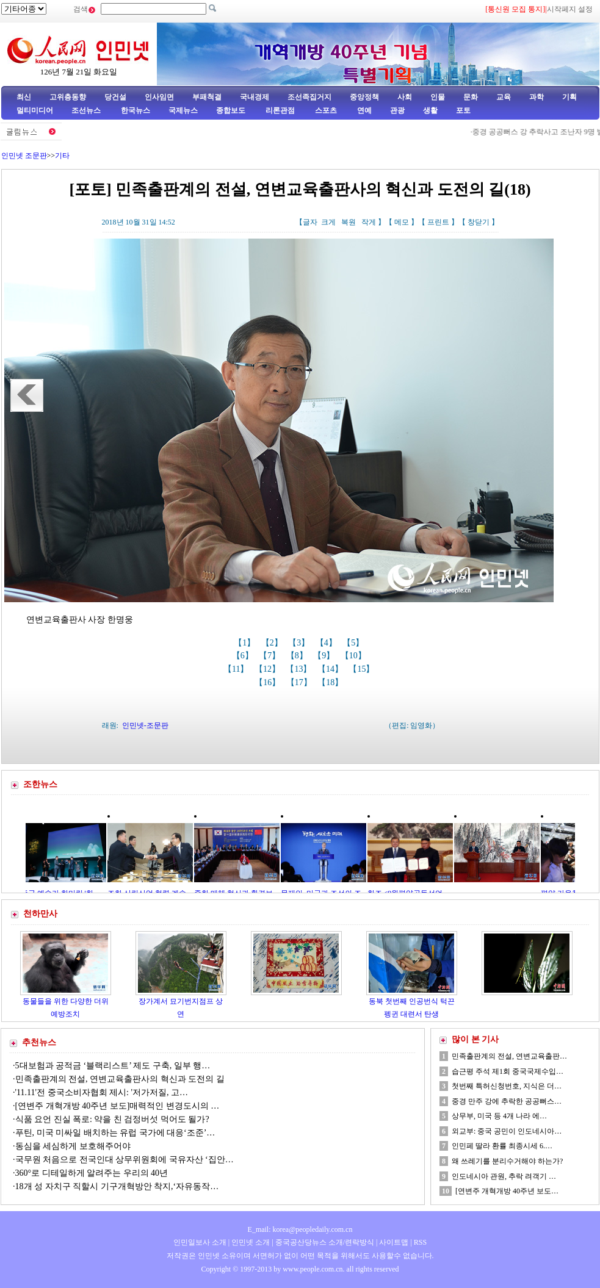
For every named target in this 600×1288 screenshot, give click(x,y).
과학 (536, 97)
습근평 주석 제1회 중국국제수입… (507, 1071)
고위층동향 (67, 97)
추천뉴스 (39, 1042)
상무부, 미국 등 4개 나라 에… (499, 1116)
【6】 (244, 655)
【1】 (246, 642)
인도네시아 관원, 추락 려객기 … (504, 1176)
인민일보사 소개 (199, 1242)
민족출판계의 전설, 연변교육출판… (509, 1056)
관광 (397, 110)
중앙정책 (364, 97)
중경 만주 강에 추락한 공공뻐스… (507, 1101)
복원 (348, 222)
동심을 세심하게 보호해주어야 (74, 1146)
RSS (420, 1242)
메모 (401, 222)
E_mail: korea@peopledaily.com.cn (300, 1229)
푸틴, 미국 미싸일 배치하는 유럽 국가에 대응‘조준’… (115, 1132)
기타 (62, 155)
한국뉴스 (135, 110)
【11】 (237, 669)
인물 (437, 97)
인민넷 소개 (250, 1242)
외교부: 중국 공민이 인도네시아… (507, 1131)
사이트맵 (393, 1242)
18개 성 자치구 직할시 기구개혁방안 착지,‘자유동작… (117, 1186)
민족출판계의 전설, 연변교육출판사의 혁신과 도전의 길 (120, 1079)
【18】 (331, 682)
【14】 (331, 669)
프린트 (438, 222)
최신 (23, 97)
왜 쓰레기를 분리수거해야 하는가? (507, 1161)
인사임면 (159, 97)
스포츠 (325, 110)
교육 (503, 97)
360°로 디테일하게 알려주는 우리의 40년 (91, 1173)
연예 (363, 110)
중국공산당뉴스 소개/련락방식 (324, 1242)
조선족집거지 (309, 97)
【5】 (354, 642)
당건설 (115, 97)
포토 (463, 110)
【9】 (325, 655)
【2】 (273, 642)
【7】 (271, 655)
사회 (404, 97)
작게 (368, 222)
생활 (430, 110)
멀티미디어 (34, 110)
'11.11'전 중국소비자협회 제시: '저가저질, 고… (101, 1092)
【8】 (298, 655)
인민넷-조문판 (145, 725)
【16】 (269, 682)
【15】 (363, 669)
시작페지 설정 (570, 9)
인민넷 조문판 (24, 155)
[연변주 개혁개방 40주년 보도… (506, 1191)
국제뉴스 (183, 110)
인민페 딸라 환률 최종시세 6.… (502, 1146)
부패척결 (207, 97)
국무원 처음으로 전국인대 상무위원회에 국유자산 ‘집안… (124, 1159)
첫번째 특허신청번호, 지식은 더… (507, 1086)
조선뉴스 (87, 110)
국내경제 (254, 97)
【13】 (300, 669)
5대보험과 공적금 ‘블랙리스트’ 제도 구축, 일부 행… (113, 1065)
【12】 (269, 669)
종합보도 (230, 110)
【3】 (300, 642)
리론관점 (280, 110)
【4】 (327, 642)
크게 (328, 222)
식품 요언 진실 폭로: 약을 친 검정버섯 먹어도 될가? (112, 1119)
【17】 (300, 682)
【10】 (355, 655)
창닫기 (479, 222)
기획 (569, 97)
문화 (470, 97)
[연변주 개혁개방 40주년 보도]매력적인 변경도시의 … (117, 1105)
